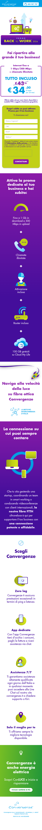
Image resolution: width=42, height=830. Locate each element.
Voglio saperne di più (21, 790)
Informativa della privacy (17, 143)
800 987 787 (31, 4)
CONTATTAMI (21, 162)
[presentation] (18, 153)
